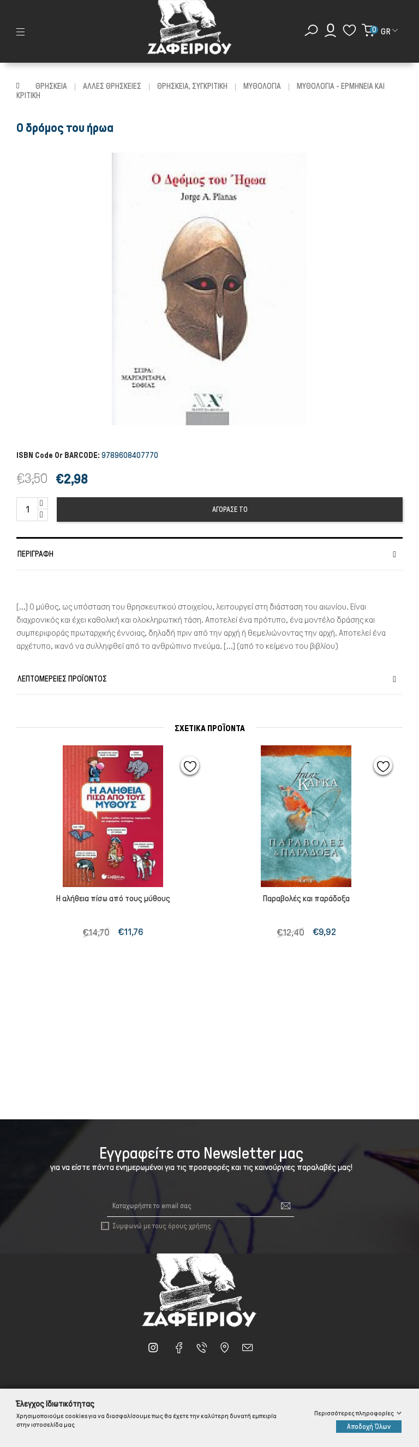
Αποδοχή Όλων (369, 1426)
